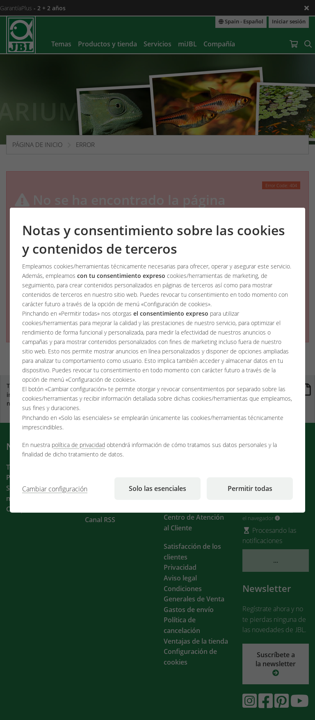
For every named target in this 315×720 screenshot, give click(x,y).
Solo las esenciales (157, 488)
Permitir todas (250, 488)
